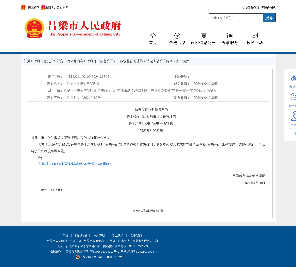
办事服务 (230, 42)
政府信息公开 (203, 42)
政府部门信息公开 (100, 61)
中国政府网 (30, 7)
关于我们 (136, 235)
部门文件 (182, 61)
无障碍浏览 (268, 7)
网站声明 (99, 235)
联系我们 (118, 235)
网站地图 (81, 235)
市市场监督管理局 (130, 61)
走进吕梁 (177, 42)
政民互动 (254, 42)
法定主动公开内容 (70, 61)
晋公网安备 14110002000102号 (102, 257)
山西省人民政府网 (54, 7)
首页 (153, 42)
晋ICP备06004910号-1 (104, 251)
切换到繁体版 (251, 7)
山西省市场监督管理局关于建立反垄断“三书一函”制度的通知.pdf (76, 163)
